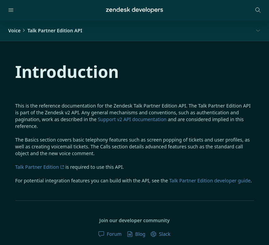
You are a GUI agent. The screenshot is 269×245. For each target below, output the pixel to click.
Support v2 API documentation (132, 119)
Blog (136, 234)
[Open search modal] (258, 10)
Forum (110, 234)
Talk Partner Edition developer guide (209, 180)
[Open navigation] (11, 10)
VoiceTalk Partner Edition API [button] (45, 30)
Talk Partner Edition (39, 167)
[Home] (134, 10)
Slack (160, 234)
